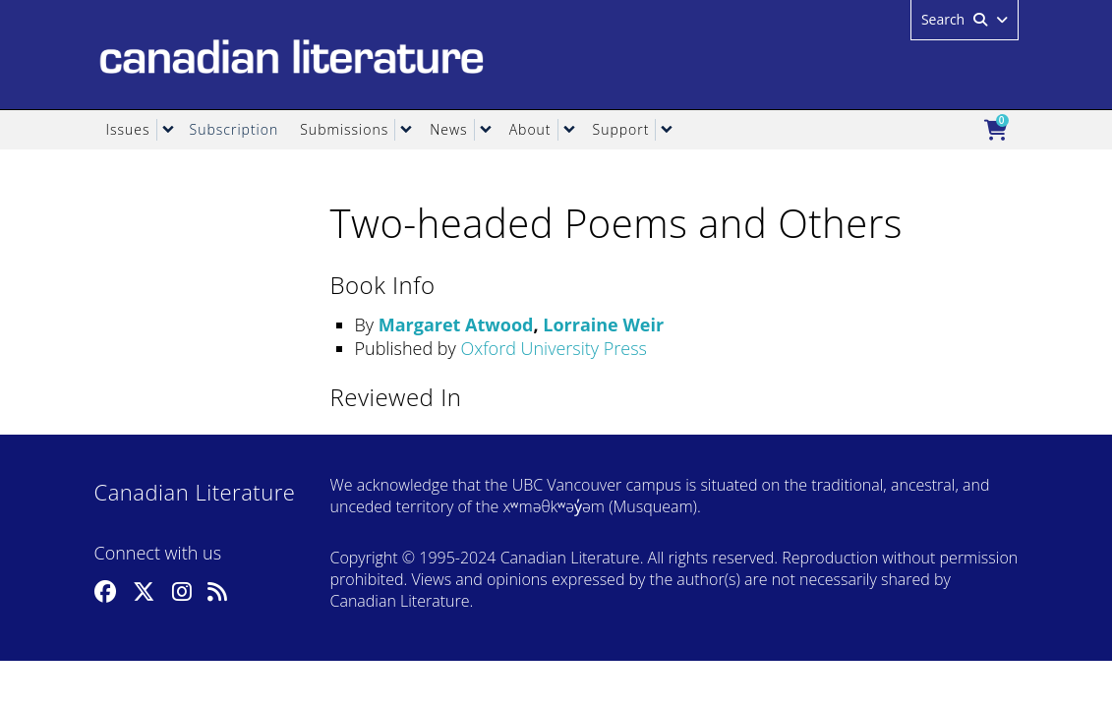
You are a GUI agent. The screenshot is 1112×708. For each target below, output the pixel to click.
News (448, 129)
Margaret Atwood (456, 324)
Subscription (234, 129)
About (530, 129)
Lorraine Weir (603, 324)
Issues (128, 129)
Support (621, 129)
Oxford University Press (553, 348)
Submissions (344, 129)
